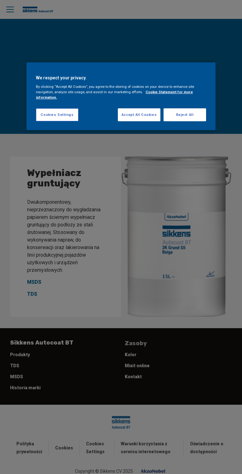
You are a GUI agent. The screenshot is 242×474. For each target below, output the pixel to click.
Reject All (185, 114)
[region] (121, 96)
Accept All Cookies (139, 114)
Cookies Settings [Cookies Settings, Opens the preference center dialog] (57, 114)
